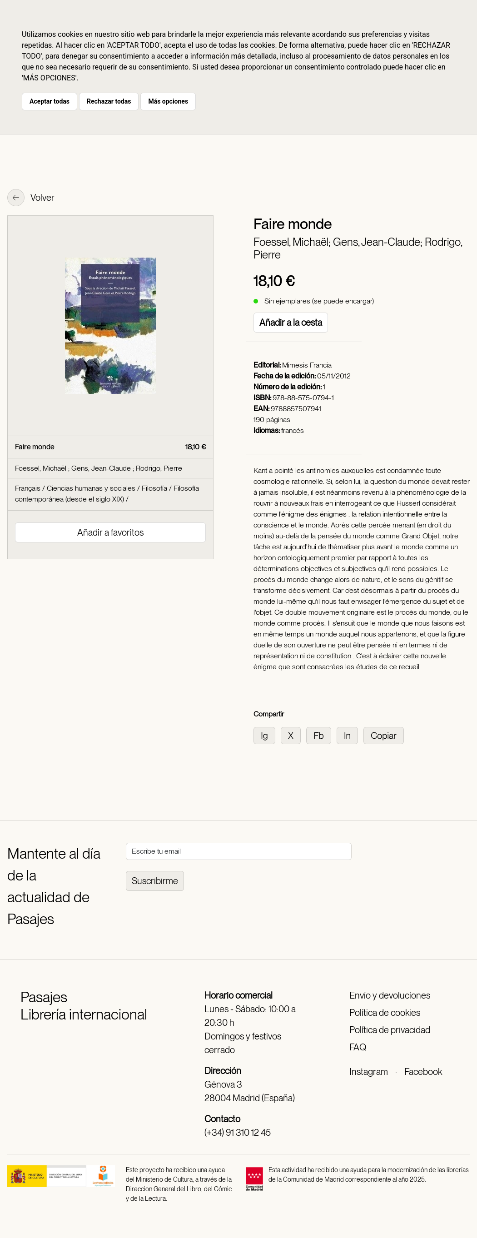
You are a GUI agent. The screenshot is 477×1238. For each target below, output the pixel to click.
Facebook (423, 1071)
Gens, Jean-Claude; (379, 242)
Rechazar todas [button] (109, 101)
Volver (31, 198)
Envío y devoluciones (389, 995)
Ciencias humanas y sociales (91, 488)
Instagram (368, 1071)
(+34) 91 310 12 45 (237, 1132)
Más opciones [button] (168, 101)
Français (27, 488)
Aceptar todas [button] (50, 101)
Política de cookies (384, 1012)
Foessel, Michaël (41, 468)
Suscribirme (155, 880)
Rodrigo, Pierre (159, 468)
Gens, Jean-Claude (102, 468)
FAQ (357, 1047)
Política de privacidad (389, 1029)
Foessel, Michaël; (293, 242)
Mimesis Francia (307, 365)
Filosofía (154, 488)
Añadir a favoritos (110, 532)
